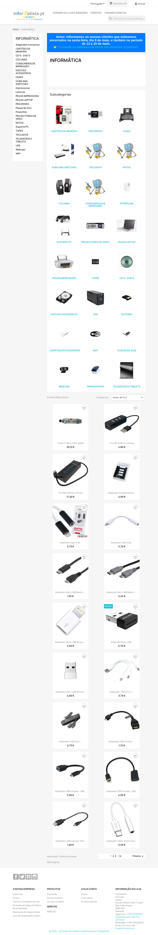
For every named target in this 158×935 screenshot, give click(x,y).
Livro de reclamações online (26, 915)
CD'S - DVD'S (23, 55)
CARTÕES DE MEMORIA (23, 50)
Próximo (138, 856)
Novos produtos (55, 898)
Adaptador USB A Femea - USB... (70, 791)
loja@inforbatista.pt (125, 928)
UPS (18, 145)
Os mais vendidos (55, 901)
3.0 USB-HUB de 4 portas (70, 492)
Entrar (84, 894)
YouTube (28, 877)
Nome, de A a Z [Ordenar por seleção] (128, 397)
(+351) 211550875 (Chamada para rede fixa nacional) (128, 917)
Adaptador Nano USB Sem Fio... (70, 691)
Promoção (52, 894)
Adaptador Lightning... (70, 542)
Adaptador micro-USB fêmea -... (70, 642)
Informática (27, 38)
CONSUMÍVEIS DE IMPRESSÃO (25, 65)
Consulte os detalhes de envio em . (98, 47)
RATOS (20, 122)
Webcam (20, 149)
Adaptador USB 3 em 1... (70, 741)
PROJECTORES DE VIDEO (26, 117)
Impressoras (23, 88)
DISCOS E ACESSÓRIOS (23, 72)
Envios (16, 898)
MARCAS (51, 911)
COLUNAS (21, 59)
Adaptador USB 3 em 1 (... (122, 691)
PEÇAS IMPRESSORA (27, 96)
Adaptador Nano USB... (122, 642)
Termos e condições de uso (26, 901)
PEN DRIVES (22, 104)
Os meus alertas (89, 901)
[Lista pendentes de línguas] (98, 4)
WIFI (18, 153)
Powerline (21, 112)
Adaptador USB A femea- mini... (70, 841)
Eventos (96, 12)
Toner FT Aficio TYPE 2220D (70, 443)
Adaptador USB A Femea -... (122, 741)
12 (120, 856)
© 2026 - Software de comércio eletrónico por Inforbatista (79, 931)
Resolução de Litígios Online (26, 912)
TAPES (19, 130)
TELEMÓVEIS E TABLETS (24, 140)
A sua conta (89, 889)
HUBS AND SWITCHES (22, 83)
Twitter (22, 877)
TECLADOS (22, 134)
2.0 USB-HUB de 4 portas (122, 443)
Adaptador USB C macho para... (122, 841)
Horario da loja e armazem (70, 12)
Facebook (16, 877)
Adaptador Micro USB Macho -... (70, 592)
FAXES (19, 77)
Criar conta (86, 898)
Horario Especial (116, 12)
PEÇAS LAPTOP (24, 100)
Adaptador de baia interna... (121, 492)
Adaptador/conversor (28, 44)
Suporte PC (22, 126)
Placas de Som (24, 108)
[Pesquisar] (126, 18)
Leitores (20, 92)
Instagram (35, 877)
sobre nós (18, 894)
